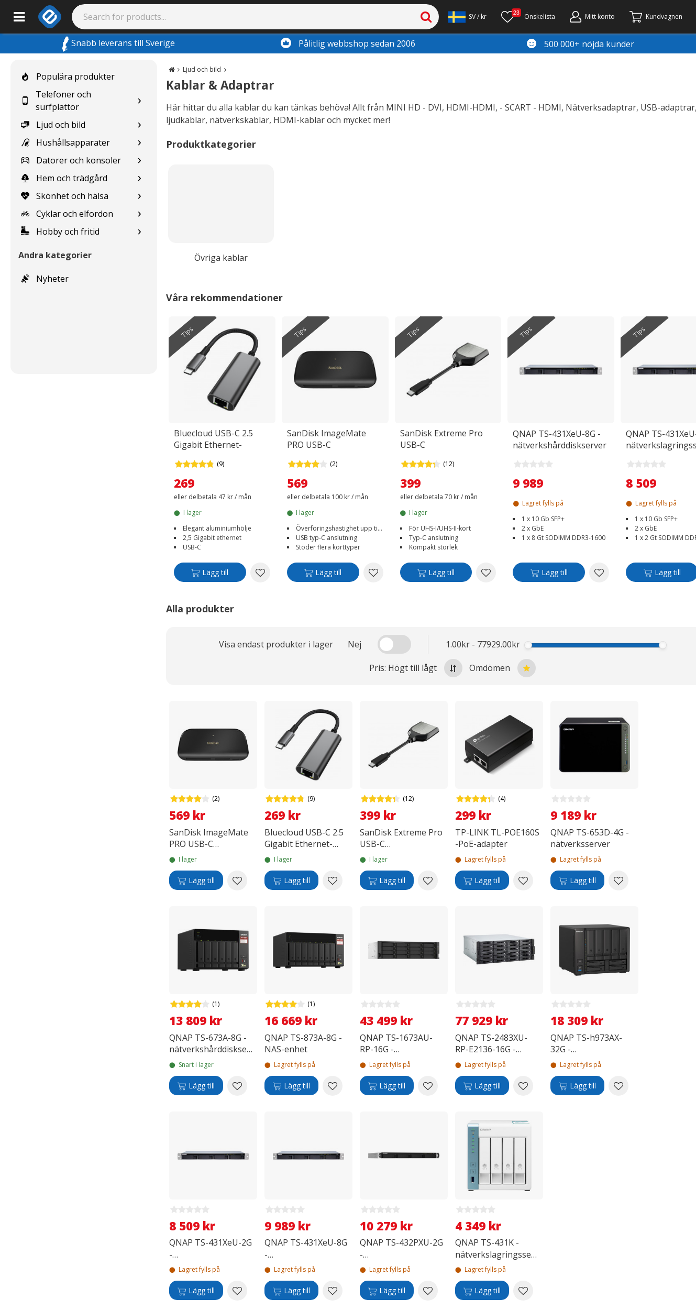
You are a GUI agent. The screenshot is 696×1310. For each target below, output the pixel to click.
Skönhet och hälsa (64, 196)
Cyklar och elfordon (67, 213)
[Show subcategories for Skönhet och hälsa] (139, 196)
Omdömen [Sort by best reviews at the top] (502, 668)
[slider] (528, 645)
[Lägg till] (210, 574)
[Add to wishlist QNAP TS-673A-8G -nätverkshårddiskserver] (237, 1086)
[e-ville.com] (49, 16)
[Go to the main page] (171, 69)
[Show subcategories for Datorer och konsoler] (139, 160)
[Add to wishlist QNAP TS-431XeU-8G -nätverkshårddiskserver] (599, 572)
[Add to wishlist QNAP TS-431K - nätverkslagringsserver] (523, 1291)
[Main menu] (19, 17)
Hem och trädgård (64, 178)
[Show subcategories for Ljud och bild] (139, 124)
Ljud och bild (53, 124)
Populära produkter (68, 76)
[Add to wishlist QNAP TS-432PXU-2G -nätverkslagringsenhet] (428, 1291)
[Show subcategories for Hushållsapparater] (139, 142)
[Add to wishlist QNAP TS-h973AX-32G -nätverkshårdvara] (618, 1086)
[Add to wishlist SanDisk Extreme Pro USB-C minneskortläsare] (486, 572)
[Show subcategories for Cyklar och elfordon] (139, 213)
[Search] (255, 16)
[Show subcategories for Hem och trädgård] (139, 178)
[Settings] (467, 17)
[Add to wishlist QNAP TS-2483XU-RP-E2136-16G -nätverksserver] (523, 1086)
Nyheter (45, 278)
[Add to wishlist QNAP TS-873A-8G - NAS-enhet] (333, 1086)
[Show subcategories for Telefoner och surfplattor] (139, 100)
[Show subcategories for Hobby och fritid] (139, 231)
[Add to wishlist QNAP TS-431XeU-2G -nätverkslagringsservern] (237, 1291)
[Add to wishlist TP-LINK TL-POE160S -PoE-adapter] (523, 880)
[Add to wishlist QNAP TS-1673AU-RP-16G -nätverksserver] (428, 1086)
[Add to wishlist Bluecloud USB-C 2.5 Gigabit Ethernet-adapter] (260, 572)
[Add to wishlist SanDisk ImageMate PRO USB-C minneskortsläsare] (373, 572)
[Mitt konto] (592, 17)
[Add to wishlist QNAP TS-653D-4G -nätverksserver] (618, 880)
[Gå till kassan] (656, 17)
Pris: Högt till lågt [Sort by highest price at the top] (415, 668)
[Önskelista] (528, 17)
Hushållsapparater (65, 142)
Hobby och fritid (60, 231)
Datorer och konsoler (71, 160)
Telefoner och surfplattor (56, 101)
